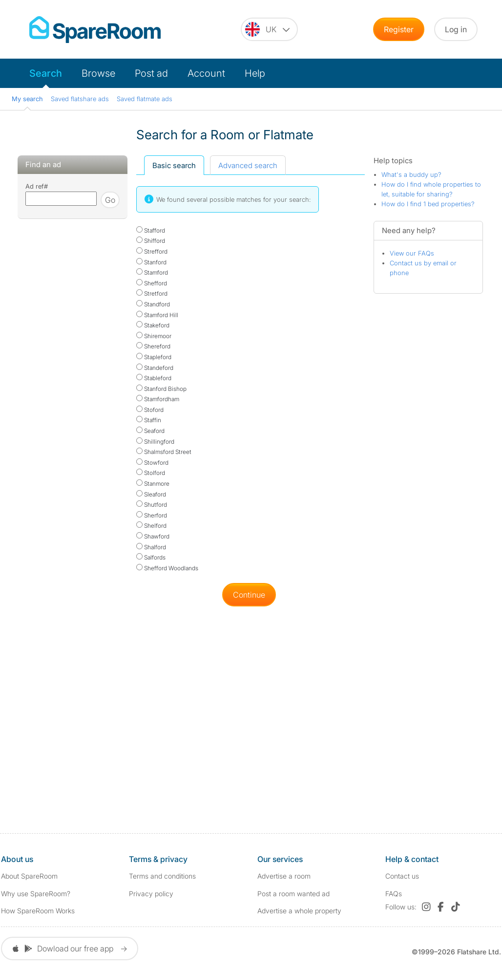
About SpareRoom (29, 876)
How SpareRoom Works (38, 910)
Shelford (151, 525)
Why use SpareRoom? (35, 893)
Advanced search (247, 165)
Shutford (151, 504)
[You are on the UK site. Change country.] (269, 29)
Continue (249, 595)
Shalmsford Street (163, 451)
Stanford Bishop (161, 388)
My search (27, 99)
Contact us (402, 876)
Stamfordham (157, 399)
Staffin (148, 420)
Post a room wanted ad (293, 893)
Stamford (152, 272)
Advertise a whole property (299, 910)
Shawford (152, 536)
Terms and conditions (162, 876)
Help (255, 73)
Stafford (150, 230)
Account (206, 73)
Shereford (153, 346)
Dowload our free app (69, 948)
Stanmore (152, 483)
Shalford (151, 547)
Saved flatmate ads (144, 99)
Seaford (150, 430)
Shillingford (155, 441)
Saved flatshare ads (80, 99)
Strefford (151, 251)
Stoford (150, 409)
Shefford (151, 283)
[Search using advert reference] (61, 199)
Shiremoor (153, 336)
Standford (153, 304)
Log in (456, 29)
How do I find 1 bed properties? (428, 204)
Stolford (150, 472)
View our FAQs (412, 253)
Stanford (151, 262)
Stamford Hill (157, 315)
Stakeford (152, 325)
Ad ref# (36, 186)
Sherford (151, 515)
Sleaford (151, 494)
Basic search (174, 165)
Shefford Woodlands (167, 568)
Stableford (153, 378)
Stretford (151, 293)
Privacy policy (151, 893)
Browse (98, 73)
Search (45, 73)
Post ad (151, 73)
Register (399, 29)
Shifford (150, 240)
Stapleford (153, 357)
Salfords (151, 557)
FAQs (393, 893)
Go (110, 200)
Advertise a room (284, 876)
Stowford (152, 462)
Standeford (154, 367)
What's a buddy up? (411, 174)
